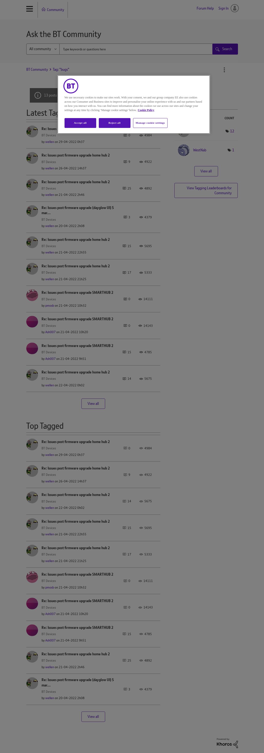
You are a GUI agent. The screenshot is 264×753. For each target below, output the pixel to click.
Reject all (114, 122)
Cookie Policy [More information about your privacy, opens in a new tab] (146, 110)
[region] (133, 104)
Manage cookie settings (150, 122)
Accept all (80, 122)
